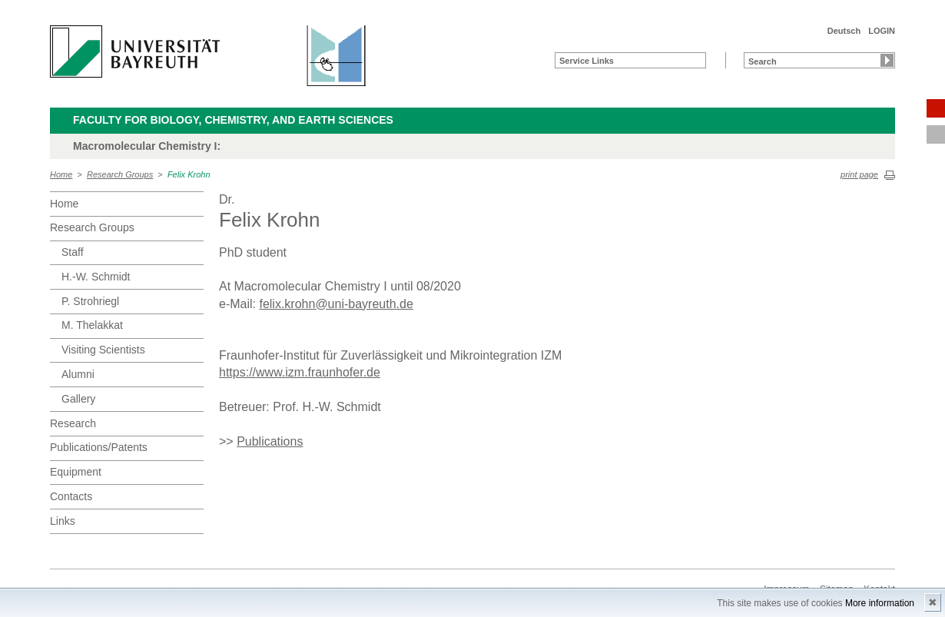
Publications (270, 441)
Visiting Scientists (103, 349)
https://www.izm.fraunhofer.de (299, 372)
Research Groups (120, 174)
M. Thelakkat (92, 325)
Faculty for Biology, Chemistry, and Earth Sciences (233, 120)
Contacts (71, 496)
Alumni (77, 374)
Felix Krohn (189, 174)
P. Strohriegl (90, 301)
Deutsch (843, 30)
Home (61, 174)
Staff (72, 252)
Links (62, 521)
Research (73, 423)
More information (879, 603)
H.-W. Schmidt (95, 276)
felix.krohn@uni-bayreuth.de (336, 303)
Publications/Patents (99, 447)
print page (859, 174)
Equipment (75, 472)
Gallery (78, 399)
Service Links (586, 60)
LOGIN (881, 30)
